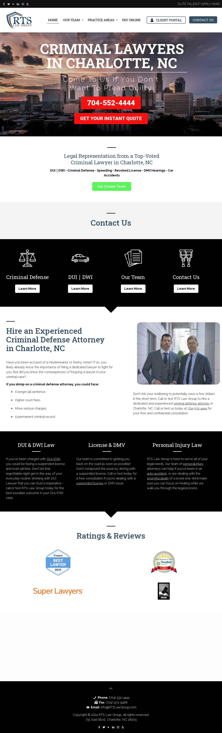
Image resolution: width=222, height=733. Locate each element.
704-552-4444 (111, 103)
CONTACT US (203, 20)
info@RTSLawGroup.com (118, 707)
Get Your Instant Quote (111, 118)
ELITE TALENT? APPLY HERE (199, 4)
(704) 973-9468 (116, 702)
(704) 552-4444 (119, 697)
